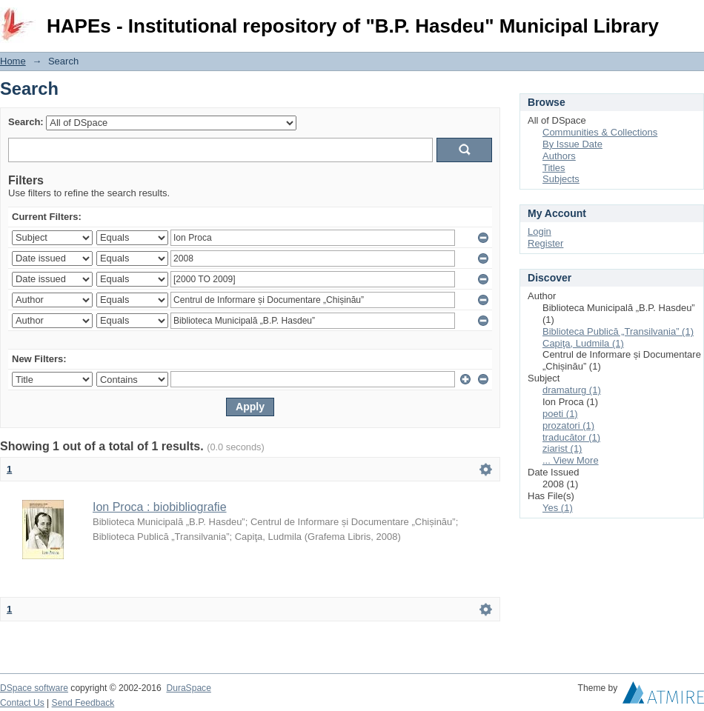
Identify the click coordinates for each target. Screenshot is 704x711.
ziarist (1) (562, 448)
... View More (570, 460)
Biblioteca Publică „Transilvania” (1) (618, 331)
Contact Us (22, 703)
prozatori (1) (568, 425)
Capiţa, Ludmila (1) (583, 343)
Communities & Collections (599, 132)
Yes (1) (557, 507)
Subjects (561, 178)
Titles (553, 167)
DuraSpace (188, 688)
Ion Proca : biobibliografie (160, 507)
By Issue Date (572, 144)
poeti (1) (560, 413)
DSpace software (34, 688)
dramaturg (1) (571, 389)
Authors (559, 155)
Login (692, 18)
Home (13, 61)
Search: (26, 121)
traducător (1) (571, 437)
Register (545, 243)
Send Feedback (83, 703)
